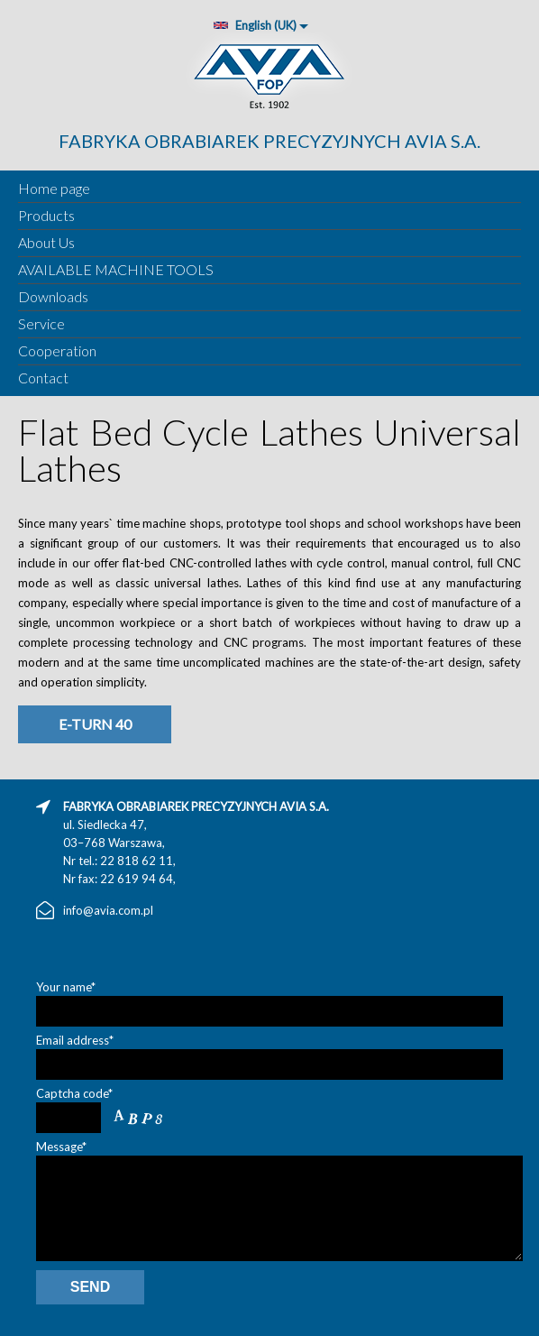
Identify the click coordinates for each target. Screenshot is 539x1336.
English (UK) (254, 25)
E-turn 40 (95, 723)
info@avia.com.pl (108, 910)
